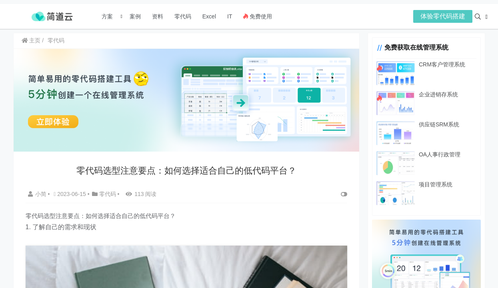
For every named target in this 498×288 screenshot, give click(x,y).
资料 (157, 16)
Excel (209, 16)
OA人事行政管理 (436, 154)
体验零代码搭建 (442, 16)
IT (229, 16)
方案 (108, 16)
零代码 (182, 16)
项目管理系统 (432, 184)
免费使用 (257, 16)
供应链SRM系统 (435, 124)
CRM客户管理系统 (438, 64)
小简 (38, 193)
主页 (31, 40)
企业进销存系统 (434, 94)
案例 (134, 16)
